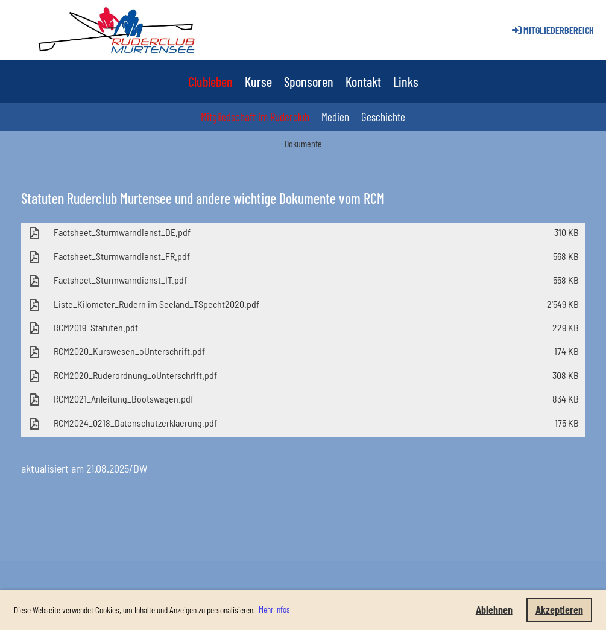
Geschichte (383, 117)
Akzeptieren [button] (559, 610)
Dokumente (303, 143)
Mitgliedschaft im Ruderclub (255, 117)
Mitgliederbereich (552, 30)
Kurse (258, 81)
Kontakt (363, 81)
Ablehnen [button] (494, 610)
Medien (335, 117)
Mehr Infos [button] (274, 609)
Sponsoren (308, 81)
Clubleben (210, 81)
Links (405, 81)
